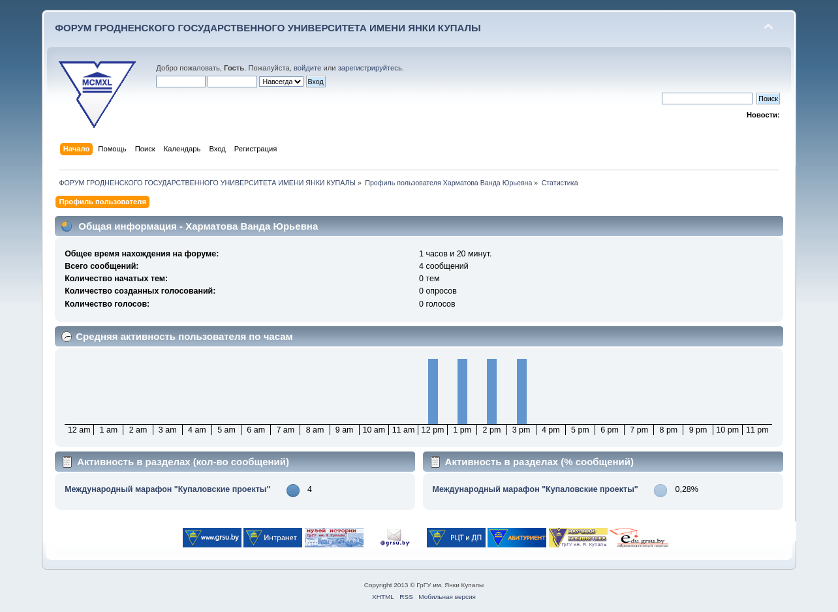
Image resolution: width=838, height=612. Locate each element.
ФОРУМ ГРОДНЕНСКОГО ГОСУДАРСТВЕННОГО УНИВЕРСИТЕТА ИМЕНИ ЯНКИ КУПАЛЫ (268, 27)
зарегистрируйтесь (370, 68)
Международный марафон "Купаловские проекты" (167, 489)
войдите (307, 68)
